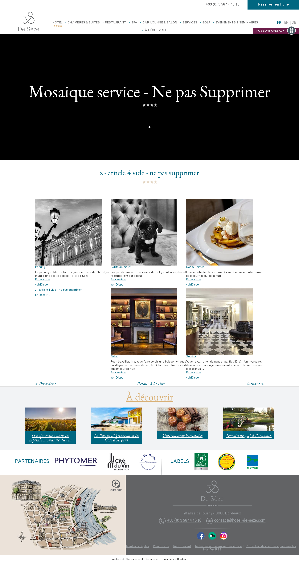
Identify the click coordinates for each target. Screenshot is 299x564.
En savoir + (42, 279)
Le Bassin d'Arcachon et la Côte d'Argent (116, 437)
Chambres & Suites (84, 22)
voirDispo (41, 284)
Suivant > (255, 383)
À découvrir (155, 30)
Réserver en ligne (273, 5)
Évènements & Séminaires (236, 22)
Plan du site (161, 546)
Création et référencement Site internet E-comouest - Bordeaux (149, 559)
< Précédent (45, 383)
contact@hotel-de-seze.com (239, 521)
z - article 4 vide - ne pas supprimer (58, 290)
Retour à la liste (151, 383)
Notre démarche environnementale (218, 546)
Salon (114, 356)
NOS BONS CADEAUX (276, 31)
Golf (206, 22)
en (286, 23)
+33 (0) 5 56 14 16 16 (222, 5)
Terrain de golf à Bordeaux (249, 435)
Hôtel (57, 22)
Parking (40, 267)
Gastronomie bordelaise (183, 435)
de (294, 23)
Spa (134, 22)
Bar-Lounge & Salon (159, 22)
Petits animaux (121, 267)
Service (191, 356)
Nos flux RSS (212, 549)
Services (189, 22)
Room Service (195, 267)
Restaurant (115, 22)
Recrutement (182, 546)
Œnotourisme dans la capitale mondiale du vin (50, 437)
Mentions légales (137, 546)
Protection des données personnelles (271, 546)
